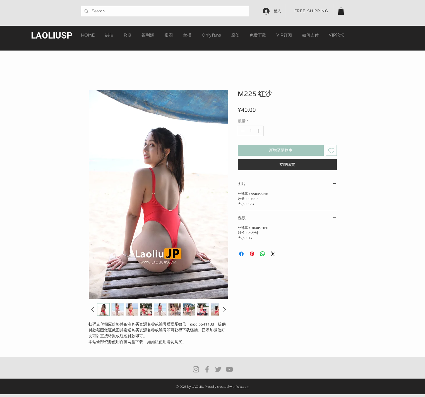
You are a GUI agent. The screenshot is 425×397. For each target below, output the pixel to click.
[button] (341, 11)
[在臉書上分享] (241, 253)
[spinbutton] (251, 131)
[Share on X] (273, 253)
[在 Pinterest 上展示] (252, 253)
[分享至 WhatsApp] (262, 253)
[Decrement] (242, 131)
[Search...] (164, 11)
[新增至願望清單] (331, 150)
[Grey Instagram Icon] (196, 369)
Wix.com (242, 386)
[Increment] (259, 131)
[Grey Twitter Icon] (218, 369)
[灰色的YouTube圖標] (229, 369)
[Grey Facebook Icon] (207, 369)
